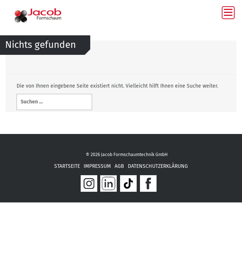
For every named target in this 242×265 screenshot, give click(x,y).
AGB (119, 166)
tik (128, 183)
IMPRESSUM (97, 166)
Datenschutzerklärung (158, 166)
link (108, 183)
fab (148, 183)
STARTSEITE (67, 166)
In (89, 183)
